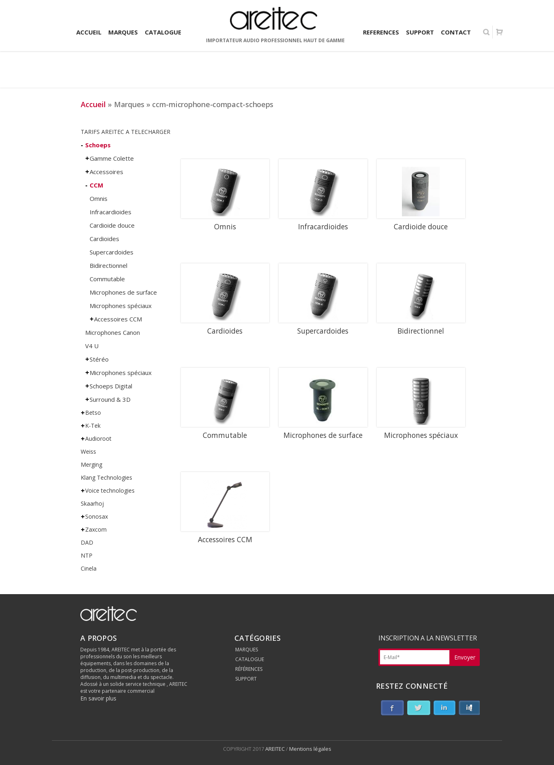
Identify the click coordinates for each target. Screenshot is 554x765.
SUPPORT (246, 678)
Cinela (89, 568)
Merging (91, 464)
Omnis (98, 198)
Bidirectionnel (108, 265)
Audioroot (98, 438)
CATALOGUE (249, 659)
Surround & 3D (110, 399)
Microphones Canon (112, 332)
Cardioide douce (112, 225)
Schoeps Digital (111, 386)
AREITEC (275, 748)
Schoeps (98, 145)
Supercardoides (111, 252)
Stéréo (99, 359)
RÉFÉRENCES (248, 669)
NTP (86, 555)
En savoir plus (98, 698)
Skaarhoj (92, 503)
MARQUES (246, 649)
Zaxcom (96, 529)
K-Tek (93, 425)
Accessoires (106, 172)
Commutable (107, 279)
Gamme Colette (112, 158)
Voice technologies (110, 490)
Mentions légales (310, 748)
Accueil (93, 104)
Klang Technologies (106, 477)
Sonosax (96, 516)
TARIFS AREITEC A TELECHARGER (125, 132)
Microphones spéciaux (121, 306)
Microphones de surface (123, 292)
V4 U (92, 346)
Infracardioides (110, 212)
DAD (87, 542)
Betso (93, 412)
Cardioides (104, 239)
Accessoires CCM (118, 319)
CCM (96, 185)
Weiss (88, 451)
